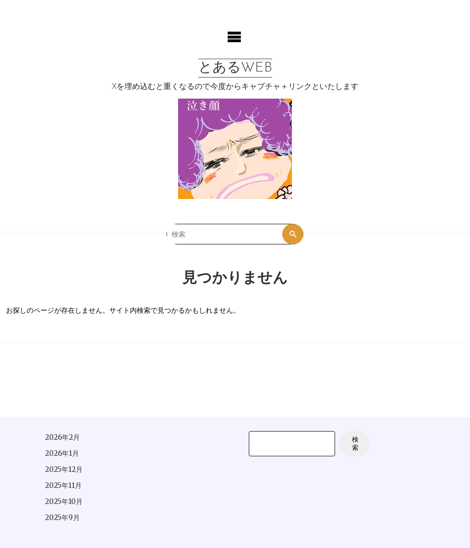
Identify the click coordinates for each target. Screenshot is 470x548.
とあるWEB (235, 68)
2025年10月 (64, 501)
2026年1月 (62, 453)
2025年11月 (63, 485)
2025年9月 (62, 517)
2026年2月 (62, 437)
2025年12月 (64, 469)
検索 (355, 444)
